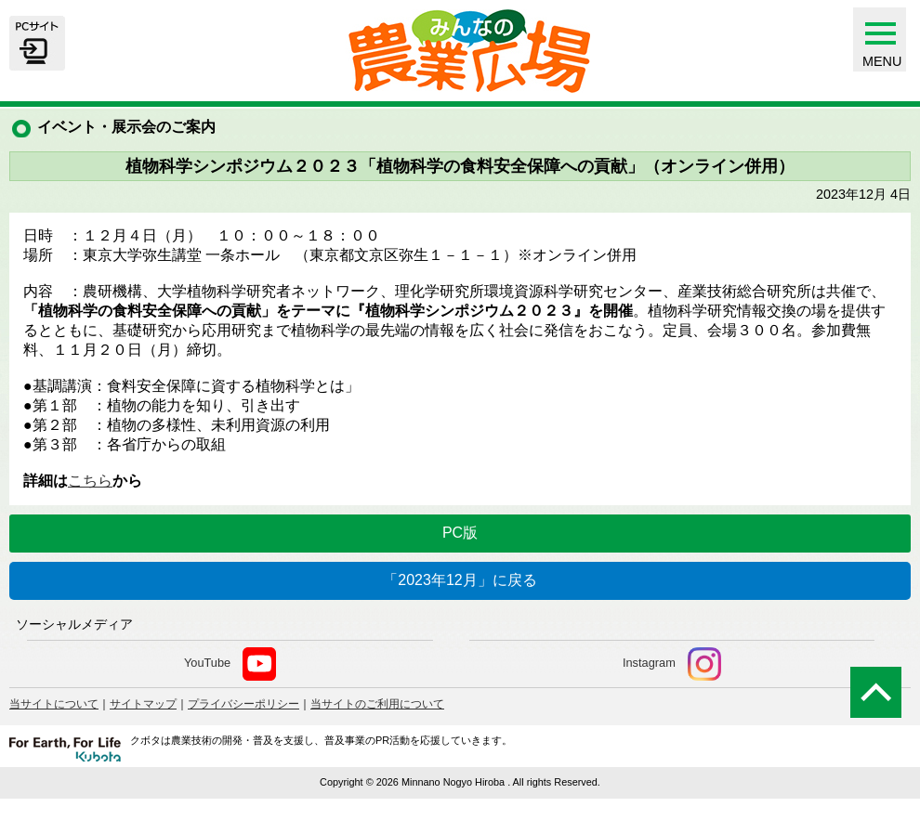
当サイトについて (54, 703)
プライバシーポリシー (243, 703)
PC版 (460, 532)
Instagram (672, 664)
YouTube (230, 664)
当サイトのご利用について (377, 703)
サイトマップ (143, 703)
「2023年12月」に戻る (459, 580)
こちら (90, 480)
